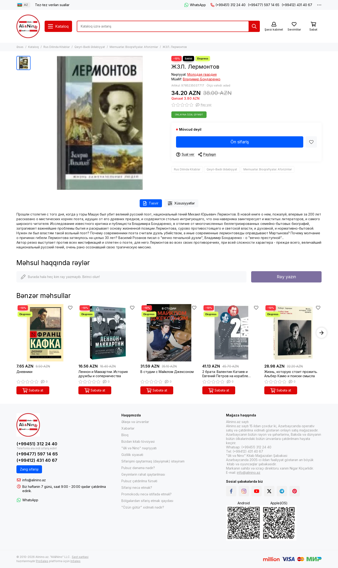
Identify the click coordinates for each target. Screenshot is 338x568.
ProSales (42, 561)
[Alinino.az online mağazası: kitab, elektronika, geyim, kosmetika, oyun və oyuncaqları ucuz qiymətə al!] (28, 26)
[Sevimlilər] (294, 26)
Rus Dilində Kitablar (56, 47)
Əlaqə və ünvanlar (135, 422)
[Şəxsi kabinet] (274, 26)
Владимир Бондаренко (201, 79)
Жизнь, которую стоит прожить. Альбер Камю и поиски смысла (291, 374)
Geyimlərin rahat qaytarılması (143, 474)
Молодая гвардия (202, 74)
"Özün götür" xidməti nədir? (142, 507)
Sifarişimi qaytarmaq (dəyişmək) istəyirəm (152, 461)
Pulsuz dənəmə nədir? (138, 468)
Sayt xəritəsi (80, 557)
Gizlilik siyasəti (132, 455)
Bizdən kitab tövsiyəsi (138, 441)
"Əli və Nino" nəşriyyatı (139, 448)
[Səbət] (313, 26)
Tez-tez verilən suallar (52, 5)
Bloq (124, 435)
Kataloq (33, 47)
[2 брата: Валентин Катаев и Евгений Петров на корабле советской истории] (231, 332)
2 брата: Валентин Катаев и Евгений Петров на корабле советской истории (225, 374)
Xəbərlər (127, 428)
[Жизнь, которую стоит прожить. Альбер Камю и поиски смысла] (293, 332)
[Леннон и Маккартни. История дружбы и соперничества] (107, 332)
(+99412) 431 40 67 (297, 5)
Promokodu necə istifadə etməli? (146, 494)
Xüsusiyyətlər (181, 203)
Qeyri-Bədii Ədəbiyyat (89, 47)
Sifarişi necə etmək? (136, 488)
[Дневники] (45, 332)
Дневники (24, 372)
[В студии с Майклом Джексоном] (169, 332)
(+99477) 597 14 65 (263, 5)
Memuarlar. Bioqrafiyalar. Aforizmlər (134, 47)
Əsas (19, 47)
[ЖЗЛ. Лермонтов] (100, 123)
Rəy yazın (286, 276)
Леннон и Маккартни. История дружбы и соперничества (103, 374)
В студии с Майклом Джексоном (167, 372)
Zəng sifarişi (29, 469)
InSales (75, 561)
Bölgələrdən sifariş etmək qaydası (147, 501)
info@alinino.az (34, 480)
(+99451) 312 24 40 (228, 5)
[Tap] (254, 26)
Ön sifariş (239, 141)
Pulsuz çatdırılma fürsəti (139, 481)
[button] (321, 333)
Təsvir (150, 203)
